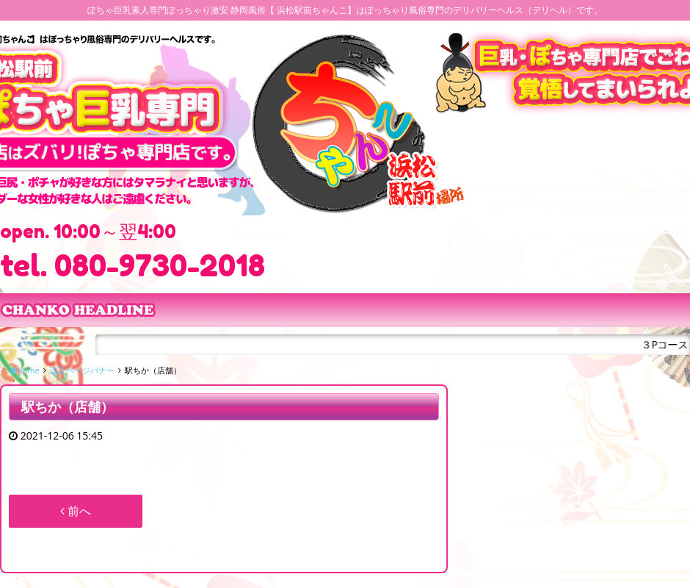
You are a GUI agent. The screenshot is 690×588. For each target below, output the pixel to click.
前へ (75, 511)
